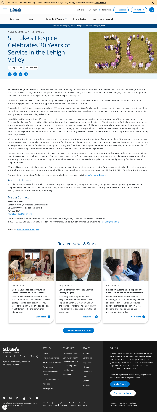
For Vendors (48, 367)
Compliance (63, 405)
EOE (44, 403)
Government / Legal (75, 405)
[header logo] (15, 9)
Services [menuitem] (33, 19)
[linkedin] (17, 398)
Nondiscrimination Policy (50, 405)
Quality (86, 381)
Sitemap (85, 405)
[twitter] (30, 398)
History (86, 367)
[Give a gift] (91, 9)
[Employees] (105, 9)
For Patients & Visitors (52, 362)
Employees (87, 362)
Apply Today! (120, 384)
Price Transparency (51, 379)
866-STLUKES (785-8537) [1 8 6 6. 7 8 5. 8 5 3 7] (20, 356)
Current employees (123, 393)
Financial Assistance (51, 358)
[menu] (5, 9)
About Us (86, 353)
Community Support (71, 365)
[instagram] (10, 398)
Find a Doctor (79, 19)
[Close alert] (153, 3)
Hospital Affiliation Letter (50, 373)
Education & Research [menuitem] (103, 19)
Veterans (46, 384)
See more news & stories (78, 330)
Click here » (100, 2)
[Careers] (120, 9)
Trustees (86, 385)
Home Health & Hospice (28, 229)
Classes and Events (70, 353)
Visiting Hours (48, 388)
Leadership (87, 371)
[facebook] (4, 398)
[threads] (23, 398)
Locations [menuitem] (14, 19)
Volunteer (67, 374)
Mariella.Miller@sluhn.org (20, 214)
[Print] (10, 74)
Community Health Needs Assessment (70, 359)
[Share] (26, 74)
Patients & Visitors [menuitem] (55, 19)
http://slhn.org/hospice (96, 175)
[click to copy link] (20, 74)
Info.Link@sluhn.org (110, 221)
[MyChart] (139, 9)
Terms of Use (83, 403)
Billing (45, 353)
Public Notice (73, 403)
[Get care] (79, 9)
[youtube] (37, 398)
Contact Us (87, 358)
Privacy (49, 403)
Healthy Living (68, 370)
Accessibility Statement (60, 403)
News (85, 376)
